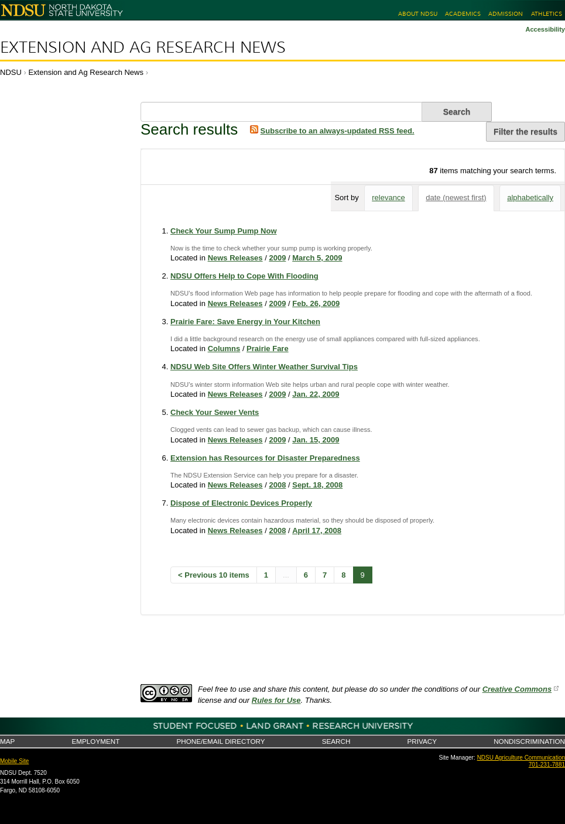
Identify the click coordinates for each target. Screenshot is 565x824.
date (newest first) (456, 197)
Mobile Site (14, 761)
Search (336, 741)
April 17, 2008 (316, 530)
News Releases (235, 257)
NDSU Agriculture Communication (521, 757)
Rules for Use (276, 700)
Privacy (422, 741)
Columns (224, 348)
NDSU (11, 72)
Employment (95, 741)
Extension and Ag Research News (143, 47)
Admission (505, 14)
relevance (388, 197)
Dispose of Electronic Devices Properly (241, 503)
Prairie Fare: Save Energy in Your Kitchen (245, 321)
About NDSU (417, 14)
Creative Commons (517, 689)
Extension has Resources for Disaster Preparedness (265, 458)
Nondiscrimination (529, 741)
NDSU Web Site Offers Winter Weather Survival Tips (264, 366)
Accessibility (545, 29)
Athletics (546, 14)
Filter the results (525, 131)
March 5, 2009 (317, 257)
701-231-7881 (547, 764)
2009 (277, 257)
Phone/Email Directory (220, 741)
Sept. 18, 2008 (317, 484)
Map (7, 741)
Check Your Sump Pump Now (223, 230)
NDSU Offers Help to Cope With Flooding (244, 276)
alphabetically (530, 197)
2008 (277, 484)
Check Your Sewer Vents (214, 412)
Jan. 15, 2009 (315, 439)
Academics (463, 14)
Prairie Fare (267, 348)
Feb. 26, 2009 (316, 303)
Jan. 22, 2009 (315, 394)
